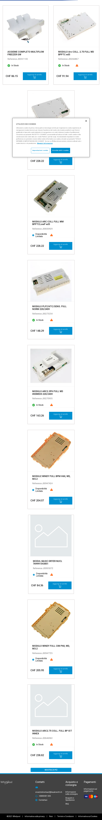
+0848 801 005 (45, 796)
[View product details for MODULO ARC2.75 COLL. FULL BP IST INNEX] (51, 724)
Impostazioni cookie (40, 150)
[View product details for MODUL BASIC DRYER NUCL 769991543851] (51, 554)
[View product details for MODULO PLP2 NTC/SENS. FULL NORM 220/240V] (51, 300)
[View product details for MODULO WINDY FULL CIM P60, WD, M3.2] (51, 639)
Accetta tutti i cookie (60, 150)
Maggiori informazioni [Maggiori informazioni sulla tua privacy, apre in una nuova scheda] (45, 143)
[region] (51, 137)
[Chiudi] (86, 121)
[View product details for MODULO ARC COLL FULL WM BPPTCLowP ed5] (51, 215)
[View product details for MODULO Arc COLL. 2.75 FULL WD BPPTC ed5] (76, 45)
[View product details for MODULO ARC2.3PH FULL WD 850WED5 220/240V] (51, 384)
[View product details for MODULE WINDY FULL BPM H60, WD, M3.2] (51, 469)
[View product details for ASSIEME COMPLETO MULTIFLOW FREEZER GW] (25, 45)
